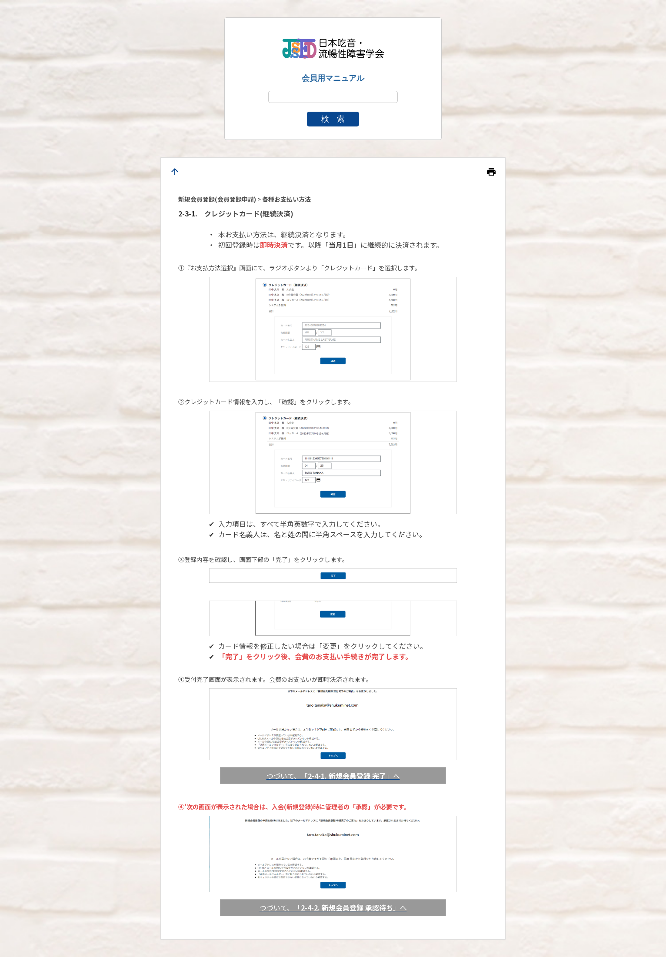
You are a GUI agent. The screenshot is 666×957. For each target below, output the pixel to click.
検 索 (333, 119)
